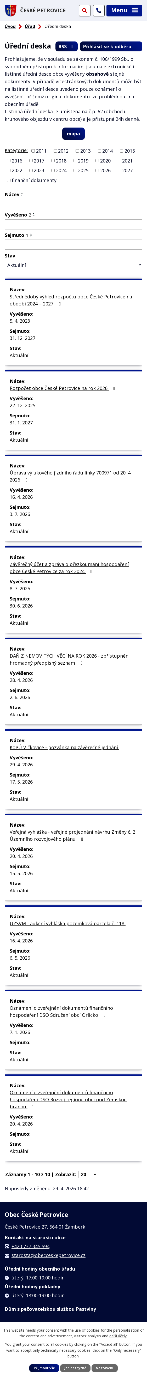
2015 (130, 151)
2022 (17, 170)
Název (12, 194)
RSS (66, 46)
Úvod (10, 26)
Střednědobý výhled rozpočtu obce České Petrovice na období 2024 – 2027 (71, 300)
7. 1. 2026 (20, 1032)
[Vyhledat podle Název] (73, 204)
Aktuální (19, 355)
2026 (105, 170)
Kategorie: (16, 150)
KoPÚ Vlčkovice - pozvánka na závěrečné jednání (69, 747)
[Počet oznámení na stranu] (87, 1174)
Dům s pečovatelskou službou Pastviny (50, 1309)
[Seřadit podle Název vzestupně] (22, 193)
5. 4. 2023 (20, 321)
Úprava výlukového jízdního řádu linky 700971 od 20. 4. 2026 (71, 476)
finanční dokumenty (34, 180)
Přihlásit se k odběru (111, 46)
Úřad (30, 26)
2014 (107, 151)
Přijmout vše (44, 1368)
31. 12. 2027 (22, 338)
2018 (61, 160)
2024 (61, 170)
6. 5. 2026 (20, 958)
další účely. (118, 1336)
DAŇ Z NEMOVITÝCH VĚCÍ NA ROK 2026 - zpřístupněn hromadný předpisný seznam (69, 659)
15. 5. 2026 (21, 873)
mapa (73, 133)
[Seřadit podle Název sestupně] (22, 195)
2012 (63, 151)
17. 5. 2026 (21, 782)
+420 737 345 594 (30, 1246)
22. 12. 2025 (22, 405)
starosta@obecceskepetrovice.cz (49, 1255)
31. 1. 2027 (21, 422)
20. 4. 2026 (21, 856)
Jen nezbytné (75, 1368)
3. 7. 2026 (20, 514)
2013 (85, 151)
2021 (127, 160)
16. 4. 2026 (21, 497)
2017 (39, 160)
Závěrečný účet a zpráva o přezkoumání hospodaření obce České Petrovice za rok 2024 (69, 567)
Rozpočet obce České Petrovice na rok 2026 (63, 388)
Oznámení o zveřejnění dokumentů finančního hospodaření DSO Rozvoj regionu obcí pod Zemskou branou (68, 1099)
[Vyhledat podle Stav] (73, 265)
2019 (83, 160)
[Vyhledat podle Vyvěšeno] (73, 224)
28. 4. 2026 (21, 680)
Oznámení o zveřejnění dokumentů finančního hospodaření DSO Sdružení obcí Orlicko (61, 1011)
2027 (127, 170)
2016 (17, 160)
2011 (41, 151)
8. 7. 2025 (20, 588)
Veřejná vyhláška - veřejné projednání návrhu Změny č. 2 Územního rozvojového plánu (72, 835)
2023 (39, 170)
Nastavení (104, 1368)
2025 (83, 170)
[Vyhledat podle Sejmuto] (73, 244)
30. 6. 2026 (21, 606)
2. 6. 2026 (20, 697)
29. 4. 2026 (21, 764)
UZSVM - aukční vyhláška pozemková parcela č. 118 (72, 923)
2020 (105, 160)
